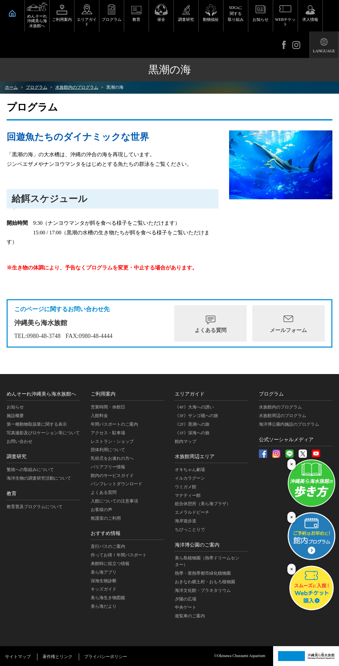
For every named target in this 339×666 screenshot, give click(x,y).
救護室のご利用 (106, 518)
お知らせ (260, 19)
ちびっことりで (190, 529)
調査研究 (186, 19)
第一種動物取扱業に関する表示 (37, 424)
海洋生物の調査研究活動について (39, 478)
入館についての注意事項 (114, 501)
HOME (12, 13)
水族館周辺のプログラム (282, 415)
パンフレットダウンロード (116, 483)
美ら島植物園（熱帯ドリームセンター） (207, 561)
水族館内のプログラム (280, 406)
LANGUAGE (324, 51)
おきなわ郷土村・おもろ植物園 (205, 581)
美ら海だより (104, 606)
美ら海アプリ (104, 572)
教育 (136, 19)
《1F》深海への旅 (192, 432)
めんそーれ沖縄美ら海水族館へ (37, 21)
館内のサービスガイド (112, 475)
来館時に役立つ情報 (110, 563)
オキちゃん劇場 (190, 469)
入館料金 (99, 415)
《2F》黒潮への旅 (192, 424)
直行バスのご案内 (108, 546)
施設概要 (15, 415)
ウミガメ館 (185, 486)
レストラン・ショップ (112, 441)
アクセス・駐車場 (108, 432)
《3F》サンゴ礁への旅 (196, 415)
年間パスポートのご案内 (114, 424)
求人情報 (310, 19)
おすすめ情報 (106, 533)
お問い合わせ (19, 441)
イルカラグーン (190, 478)
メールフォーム (288, 330)
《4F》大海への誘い (194, 406)
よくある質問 (210, 330)
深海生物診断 (104, 580)
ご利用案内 (62, 19)
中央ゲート (185, 607)
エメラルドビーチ (192, 512)
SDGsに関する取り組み (236, 13)
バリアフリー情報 (108, 466)
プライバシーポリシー (105, 656)
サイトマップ (18, 656)
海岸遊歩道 (185, 520)
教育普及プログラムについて (35, 506)
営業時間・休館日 (108, 406)
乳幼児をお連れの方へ (112, 458)
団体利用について (108, 449)
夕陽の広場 (185, 598)
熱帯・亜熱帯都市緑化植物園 (203, 573)
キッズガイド (104, 589)
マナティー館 (188, 495)
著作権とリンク (57, 656)
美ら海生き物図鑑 (108, 597)
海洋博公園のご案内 (197, 544)
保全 (161, 19)
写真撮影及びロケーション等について (43, 432)
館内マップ (185, 441)
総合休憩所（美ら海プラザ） (203, 503)
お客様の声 (101, 509)
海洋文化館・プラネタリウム (203, 590)
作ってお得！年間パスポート (119, 554)
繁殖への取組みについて (30, 469)
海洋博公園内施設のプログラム (289, 424)
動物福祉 (211, 19)
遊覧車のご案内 (190, 615)
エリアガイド (87, 21)
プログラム (111, 19)
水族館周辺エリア (195, 456)
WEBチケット (285, 21)
